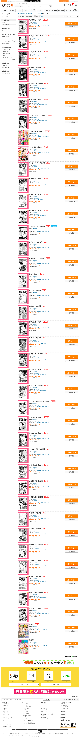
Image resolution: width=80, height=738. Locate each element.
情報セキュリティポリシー (32, 729)
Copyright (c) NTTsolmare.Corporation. (40, 736)
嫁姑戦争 (31, 640)
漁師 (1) (4, 55)
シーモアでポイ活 (55, 684)
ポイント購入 (25, 705)
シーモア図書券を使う (27, 719)
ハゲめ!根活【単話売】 (36, 147)
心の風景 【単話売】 (35, 528)
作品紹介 (63, 703)
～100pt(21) (4, 65)
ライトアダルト (75, 10)
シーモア (4, 1)
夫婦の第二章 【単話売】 (36, 465)
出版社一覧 (70, 699)
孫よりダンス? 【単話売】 (37, 36)
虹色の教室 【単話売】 (36, 178)
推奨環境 (44, 717)
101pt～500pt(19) (5, 67)
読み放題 (10, 1)
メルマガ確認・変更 (27, 706)
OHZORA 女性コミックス (42, 199)
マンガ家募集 (64, 705)
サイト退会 (25, 716)
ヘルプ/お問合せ (45, 710)
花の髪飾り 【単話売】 (36, 369)
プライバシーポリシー (23, 729)
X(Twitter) (63, 714)
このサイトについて (51, 729)
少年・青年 (11, 10)
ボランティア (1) (6, 53)
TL (40, 10)
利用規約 (17, 729)
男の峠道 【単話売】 (35, 338)
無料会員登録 (64, 1)
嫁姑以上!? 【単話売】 (36, 242)
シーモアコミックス (33, 10)
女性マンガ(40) (5, 16)
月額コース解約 (26, 713)
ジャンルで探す (19, 6)
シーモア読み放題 (7, 725)
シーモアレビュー (7, 726)
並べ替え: (65, 16)
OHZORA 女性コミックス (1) (8, 43)
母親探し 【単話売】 (35, 513)
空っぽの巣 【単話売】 (36, 194)
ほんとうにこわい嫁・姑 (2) (7, 40)
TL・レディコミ (7, 709)
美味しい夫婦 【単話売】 (36, 592)
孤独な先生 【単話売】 (36, 99)
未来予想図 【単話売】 (36, 560)
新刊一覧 (76, 699)
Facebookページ (64, 713)
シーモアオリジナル (8, 717)
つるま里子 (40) (6, 24)
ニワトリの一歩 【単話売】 (37, 226)
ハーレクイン (6, 715)
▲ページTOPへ (75, 696)
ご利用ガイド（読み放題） (47, 714)
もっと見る (12, 59)
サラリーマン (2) (6, 49)
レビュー (16, 1)
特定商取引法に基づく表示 (42, 729)
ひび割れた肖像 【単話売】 (37, 449)
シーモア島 (21, 1)
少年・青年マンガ (7, 705)
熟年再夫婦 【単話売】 (36, 210)
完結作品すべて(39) (6, 73)
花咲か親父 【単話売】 (36, 322)
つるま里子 (34, 22)
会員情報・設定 (26, 708)
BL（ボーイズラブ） (8, 708)
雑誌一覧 (65, 699)
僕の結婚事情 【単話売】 (36, 433)
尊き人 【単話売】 (34, 274)
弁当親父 (32, 624)
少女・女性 (18, 10)
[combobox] (37, 6)
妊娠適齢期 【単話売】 (36, 20)
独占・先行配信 (7, 719)
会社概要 (13, 729)
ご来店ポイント (24, 684)
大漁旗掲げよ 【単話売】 (36, 481)
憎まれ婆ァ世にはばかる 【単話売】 (40, 401)
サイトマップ (45, 719)
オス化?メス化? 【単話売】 (37, 258)
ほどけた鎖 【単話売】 (36, 52)
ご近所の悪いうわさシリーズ (43, 136)
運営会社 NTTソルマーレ (63, 729)
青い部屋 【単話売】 (35, 67)
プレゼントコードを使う (28, 720)
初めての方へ (45, 711)
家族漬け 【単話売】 (35, 576)
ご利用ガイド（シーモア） (47, 713)
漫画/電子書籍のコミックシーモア (10, 703)
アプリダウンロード (46, 703)
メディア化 (68, 10)
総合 (5, 10)
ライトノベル (47, 10)
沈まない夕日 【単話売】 (36, 385)
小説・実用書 (54, 10)
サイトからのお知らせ (27, 722)
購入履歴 (24, 709)
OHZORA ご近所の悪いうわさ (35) (8, 37)
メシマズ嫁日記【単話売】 (37, 131)
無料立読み (72, 26)
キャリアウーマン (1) (7, 57)
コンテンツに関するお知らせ (29, 723)
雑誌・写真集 (61, 10)
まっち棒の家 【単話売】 (36, 417)
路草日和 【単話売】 (35, 306)
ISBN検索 (57, 729)
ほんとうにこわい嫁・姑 (42, 629)
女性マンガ (36, 23)
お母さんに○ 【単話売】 (36, 354)
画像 (41, 16)
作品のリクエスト (45, 716)
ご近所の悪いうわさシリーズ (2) (8, 41)
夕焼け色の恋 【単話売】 (36, 544)
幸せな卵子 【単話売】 (36, 608)
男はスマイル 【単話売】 (36, 83)
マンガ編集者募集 (65, 706)
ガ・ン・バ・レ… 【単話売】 (38, 115)
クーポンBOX (25, 711)
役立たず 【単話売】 (35, 290)
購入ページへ (72, 23)
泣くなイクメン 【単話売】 (37, 163)
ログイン (73, 1)
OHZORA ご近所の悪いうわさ (43, 25)
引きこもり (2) (6, 51)
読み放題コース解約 (27, 715)
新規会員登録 (25, 703)
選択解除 (3, 22)
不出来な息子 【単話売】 (36, 497)
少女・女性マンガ (7, 706)
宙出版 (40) (4, 30)
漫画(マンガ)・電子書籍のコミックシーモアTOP (30, 13)
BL (25, 10)
